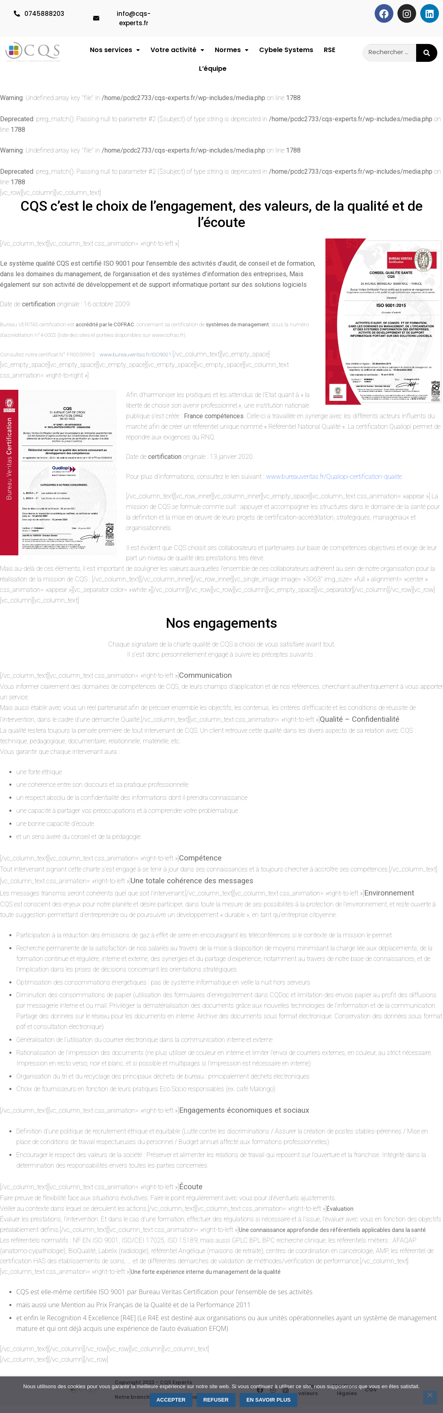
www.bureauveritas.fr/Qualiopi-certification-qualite (334, 485)
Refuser (216, 1400)
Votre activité (177, 52)
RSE (329, 52)
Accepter (170, 1400)
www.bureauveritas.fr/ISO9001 (135, 363)
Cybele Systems (286, 52)
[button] (115, 52)
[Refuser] (430, 1397)
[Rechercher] (426, 53)
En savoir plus (269, 1400)
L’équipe (213, 74)
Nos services (115, 52)
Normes (232, 52)
